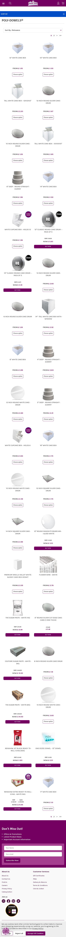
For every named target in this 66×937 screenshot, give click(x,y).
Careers (5, 885)
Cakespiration (7, 892)
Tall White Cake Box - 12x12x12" (17, 101)
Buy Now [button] (48, 246)
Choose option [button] (17, 74)
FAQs (35, 879)
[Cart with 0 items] (64, 3)
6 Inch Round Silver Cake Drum (48, 661)
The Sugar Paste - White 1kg (17, 618)
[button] (5, 931)
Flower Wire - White (48, 575)
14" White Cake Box (48, 187)
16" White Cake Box (48, 445)
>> (60, 35)
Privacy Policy (7, 889)
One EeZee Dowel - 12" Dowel (48, 748)
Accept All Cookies (35, 933)
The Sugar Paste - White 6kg (17, 705)
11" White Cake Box (48, 792)
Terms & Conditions (40, 885)
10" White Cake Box (48, 58)
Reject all (19, 933)
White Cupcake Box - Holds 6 (17, 445)
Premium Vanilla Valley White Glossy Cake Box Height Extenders (17, 577)
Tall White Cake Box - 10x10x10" (48, 144)
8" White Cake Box (18, 359)
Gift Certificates (38, 876)
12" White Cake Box (17, 58)
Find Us (4, 882)
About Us (5, 876)
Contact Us (6, 879)
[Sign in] (59, 3)
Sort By (33, 14)
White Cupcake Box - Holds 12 (18, 229)
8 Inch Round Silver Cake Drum (18, 316)
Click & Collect (38, 889)
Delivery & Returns (40, 882)
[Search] (10, 3)
